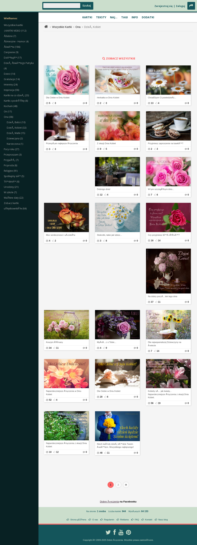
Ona (77, 26)
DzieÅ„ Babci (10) (16, 122)
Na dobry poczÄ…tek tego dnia (162, 296)
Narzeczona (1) (15, 143)
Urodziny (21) (11, 187)
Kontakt (148, 519)
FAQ (137, 519)
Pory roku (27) (11, 149)
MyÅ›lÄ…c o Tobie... (106, 342)
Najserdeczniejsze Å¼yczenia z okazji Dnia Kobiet (66, 445)
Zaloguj (180, 6)
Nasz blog (163, 519)
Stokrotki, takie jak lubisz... (109, 235)
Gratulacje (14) (12, 79)
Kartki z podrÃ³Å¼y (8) (16, 100)
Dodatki (148, 17)
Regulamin (109, 519)
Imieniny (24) (11, 84)
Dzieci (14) (9, 73)
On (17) (8, 111)
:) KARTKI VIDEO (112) (15, 30)
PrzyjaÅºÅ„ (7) (11, 160)
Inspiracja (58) (11, 90)
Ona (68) (8, 117)
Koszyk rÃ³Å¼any (54, 342)
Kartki (87, 17)
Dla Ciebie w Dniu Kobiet (57, 97)
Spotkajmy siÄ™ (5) (14, 176)
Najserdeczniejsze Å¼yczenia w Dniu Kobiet (63, 392)
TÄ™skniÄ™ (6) (11, 181)
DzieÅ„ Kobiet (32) (16, 127)
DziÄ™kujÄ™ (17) (13, 57)
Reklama (124, 519)
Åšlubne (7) (10, 36)
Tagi (124, 17)
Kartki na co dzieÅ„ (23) (16, 95)
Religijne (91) (11, 170)
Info (135, 17)
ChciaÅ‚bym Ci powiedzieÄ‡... (162, 97)
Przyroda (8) (10, 165)
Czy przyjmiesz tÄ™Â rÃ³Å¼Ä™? (163, 235)
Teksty (101, 17)
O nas (95, 519)
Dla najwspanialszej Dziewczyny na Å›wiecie (164, 344)
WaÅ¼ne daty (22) (13, 197)
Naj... (113, 17)
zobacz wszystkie (118, 58)
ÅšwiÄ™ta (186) (12, 46)
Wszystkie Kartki (62, 26)
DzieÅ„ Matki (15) (16, 133)
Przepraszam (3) (13, 154)
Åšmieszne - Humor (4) (16, 41)
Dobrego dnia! (103, 189)
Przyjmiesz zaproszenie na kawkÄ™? (165, 143)
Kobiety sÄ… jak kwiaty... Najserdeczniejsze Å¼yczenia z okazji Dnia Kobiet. (168, 394)
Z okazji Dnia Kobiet (106, 143)
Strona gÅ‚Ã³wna (78, 519)
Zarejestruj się (163, 6)
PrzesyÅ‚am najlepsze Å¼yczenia (62, 143)
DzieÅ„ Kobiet (92, 26)
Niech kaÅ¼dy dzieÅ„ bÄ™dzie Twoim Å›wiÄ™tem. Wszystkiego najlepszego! (115, 445)
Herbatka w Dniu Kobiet (108, 97)
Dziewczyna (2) (15, 138)
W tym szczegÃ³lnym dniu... (161, 189)
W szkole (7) (10, 192)
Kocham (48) (10, 106)
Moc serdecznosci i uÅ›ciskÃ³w (60, 235)
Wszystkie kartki (13, 25)
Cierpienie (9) (11, 52)
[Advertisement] (118, 44)
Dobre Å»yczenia (109, 501)
